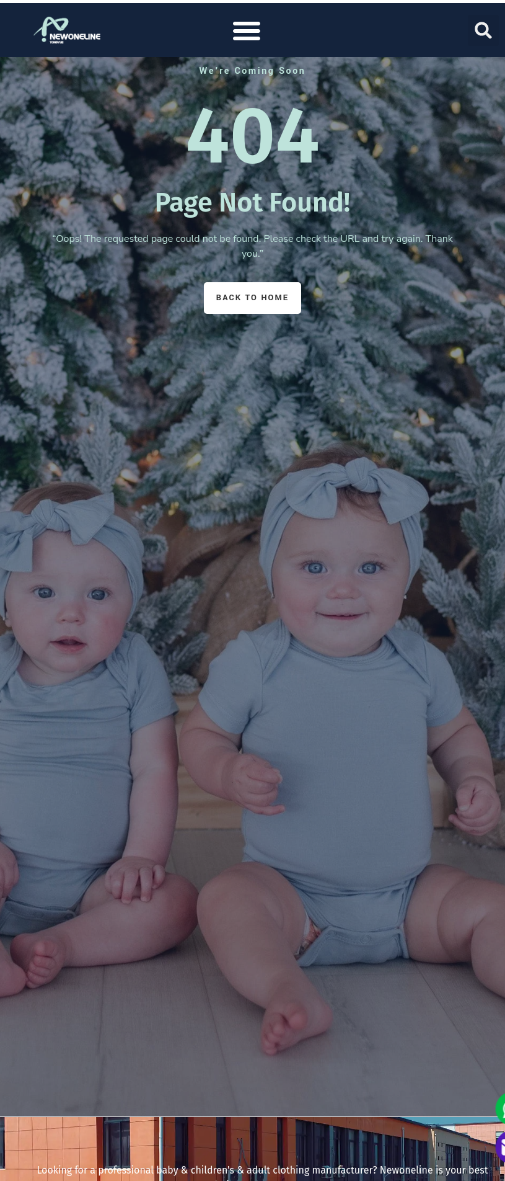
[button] (246, 30)
